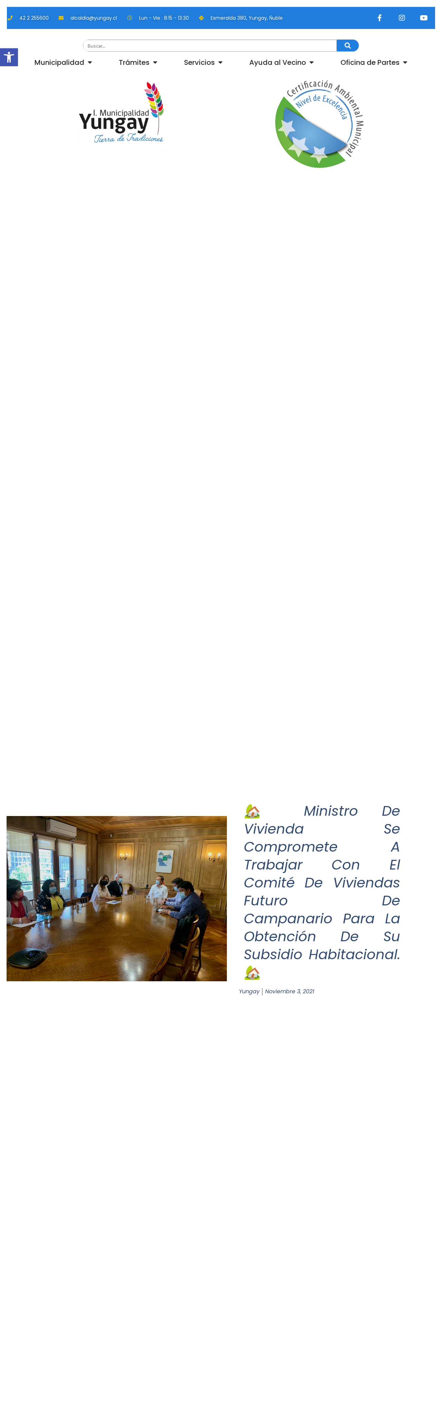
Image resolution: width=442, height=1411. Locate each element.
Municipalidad (63, 62)
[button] (9, 57)
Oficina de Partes (373, 62)
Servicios (203, 62)
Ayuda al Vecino (281, 62)
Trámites (138, 62)
